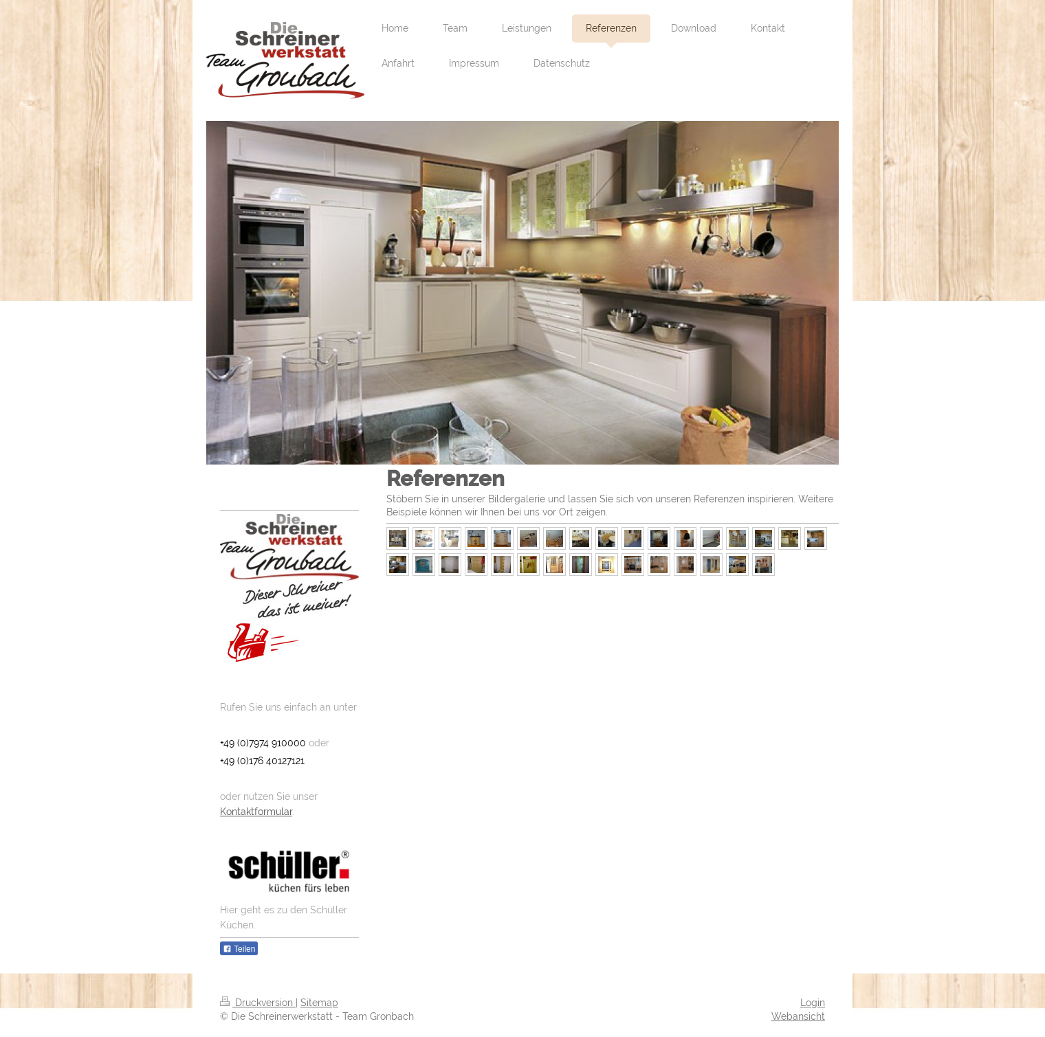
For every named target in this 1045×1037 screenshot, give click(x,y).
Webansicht (798, 1016)
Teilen (239, 949)
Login (812, 1002)
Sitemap (319, 1002)
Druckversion (258, 1002)
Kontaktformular (256, 811)
